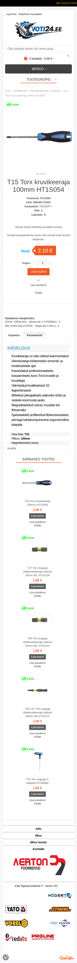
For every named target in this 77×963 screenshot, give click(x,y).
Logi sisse (11, 14)
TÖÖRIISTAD (20, 91)
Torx (65, 91)
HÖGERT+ (45, 206)
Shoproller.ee (67, 958)
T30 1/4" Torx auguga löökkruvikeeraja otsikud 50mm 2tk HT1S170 (37, 712)
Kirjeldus (14, 335)
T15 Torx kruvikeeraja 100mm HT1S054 (25, 95)
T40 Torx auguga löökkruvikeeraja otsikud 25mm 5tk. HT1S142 (37, 642)
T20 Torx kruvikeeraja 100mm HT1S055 (37, 503)
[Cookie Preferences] (5, 957)
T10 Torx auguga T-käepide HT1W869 (37, 781)
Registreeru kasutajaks (30, 14)
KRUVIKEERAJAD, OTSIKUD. (45, 91)
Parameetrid (34, 335)
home (8, 91)
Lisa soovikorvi (38, 285)
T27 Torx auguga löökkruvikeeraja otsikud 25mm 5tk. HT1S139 (37, 571)
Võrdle (38, 292)
